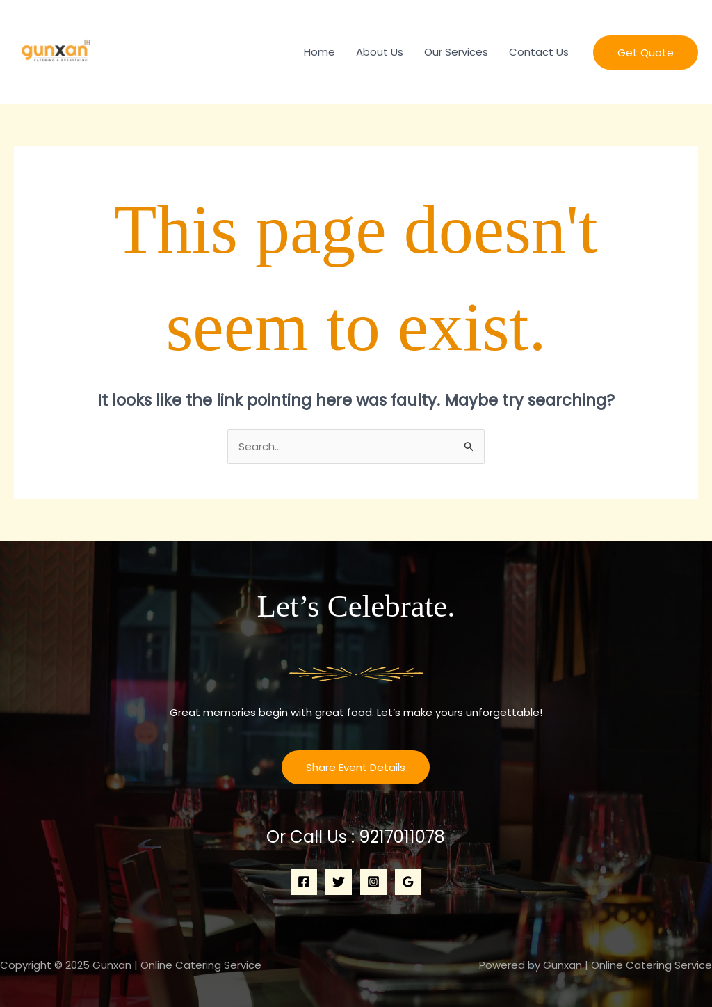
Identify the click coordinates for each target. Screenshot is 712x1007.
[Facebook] (304, 882)
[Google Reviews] (408, 882)
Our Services (456, 52)
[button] (645, 52)
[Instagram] (373, 882)
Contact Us (539, 52)
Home (319, 52)
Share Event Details (355, 767)
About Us (379, 52)
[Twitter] (338, 882)
